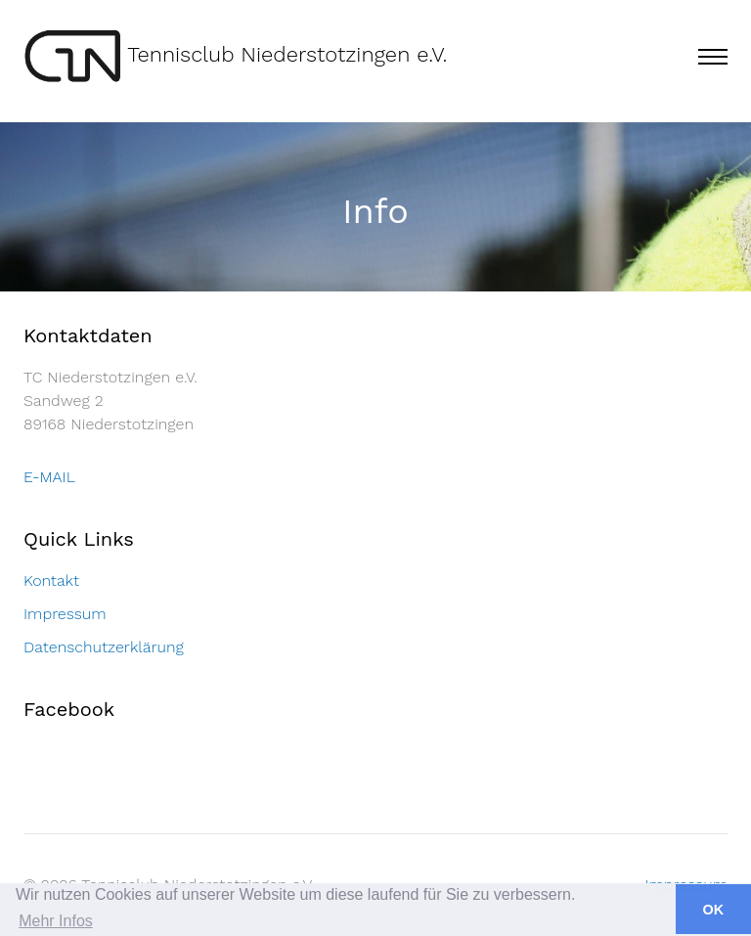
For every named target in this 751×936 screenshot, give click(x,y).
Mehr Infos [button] (56, 921)
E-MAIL (49, 477)
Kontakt (51, 580)
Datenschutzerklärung (103, 647)
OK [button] (714, 909)
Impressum (65, 613)
